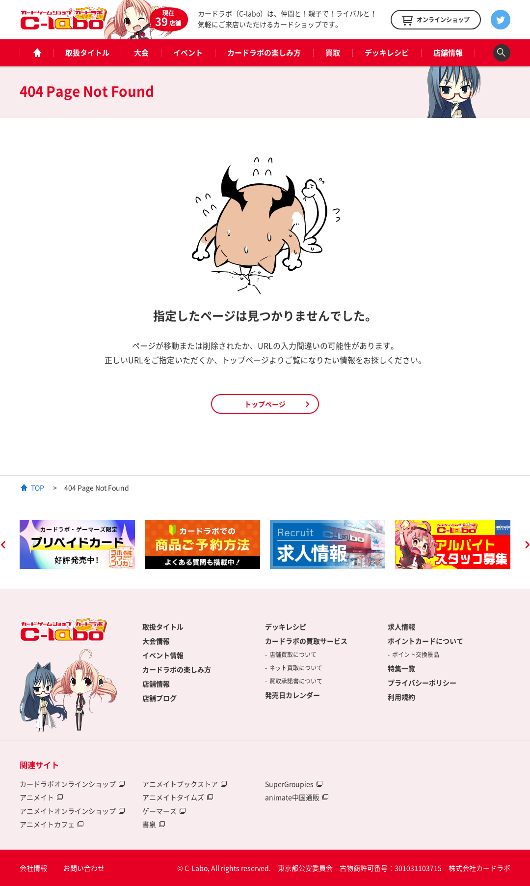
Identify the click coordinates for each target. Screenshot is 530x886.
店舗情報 (448, 52)
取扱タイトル (87, 52)
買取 (332, 52)
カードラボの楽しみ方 (264, 52)
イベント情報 (163, 655)
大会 (141, 52)
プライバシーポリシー (422, 682)
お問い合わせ (84, 868)
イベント (188, 52)
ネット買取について (295, 667)
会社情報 (33, 868)
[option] (77, 544)
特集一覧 (401, 668)
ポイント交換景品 (415, 654)
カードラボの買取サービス (306, 641)
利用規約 (401, 697)
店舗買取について (293, 654)
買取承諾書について (295, 681)
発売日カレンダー (292, 695)
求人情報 (401, 626)
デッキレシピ (387, 52)
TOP (37, 487)
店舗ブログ (159, 698)
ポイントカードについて (425, 641)
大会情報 (156, 641)
